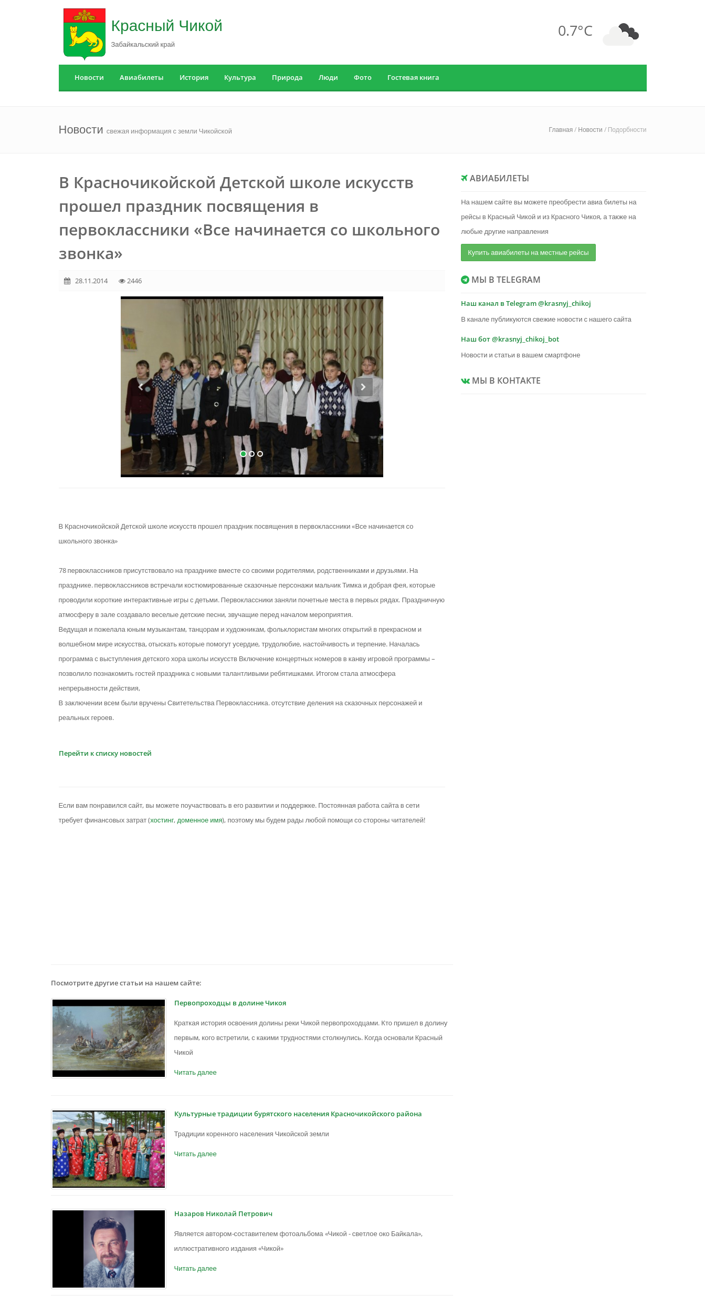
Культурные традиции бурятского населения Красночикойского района (298, 1113)
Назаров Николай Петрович (223, 1213)
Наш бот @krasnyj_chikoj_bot (510, 339)
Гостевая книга (413, 77)
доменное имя (199, 820)
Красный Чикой (167, 25)
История (194, 77)
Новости (89, 77)
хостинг (162, 820)
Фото (363, 77)
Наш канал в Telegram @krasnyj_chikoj (526, 303)
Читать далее (195, 1072)
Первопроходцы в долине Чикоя (230, 1002)
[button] (140, 427)
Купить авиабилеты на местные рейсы (528, 252)
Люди (328, 77)
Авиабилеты (142, 77)
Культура (240, 77)
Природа (287, 77)
